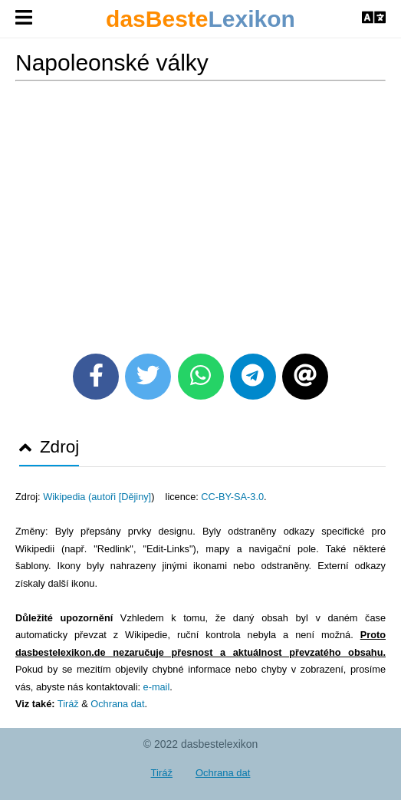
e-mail (156, 687)
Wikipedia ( (67, 496)
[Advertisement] (200, 211)
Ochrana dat (117, 703)
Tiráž (68, 703)
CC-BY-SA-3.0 (232, 496)
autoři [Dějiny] (121, 496)
